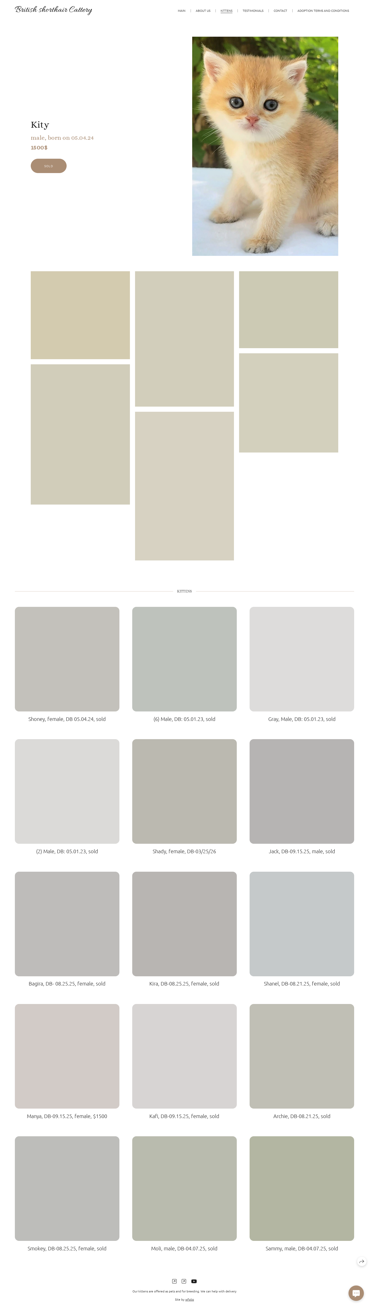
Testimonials (253, 10)
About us (203, 10)
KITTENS (226, 10)
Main (182, 10)
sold (48, 166)
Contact (280, 10)
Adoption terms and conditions (323, 10)
